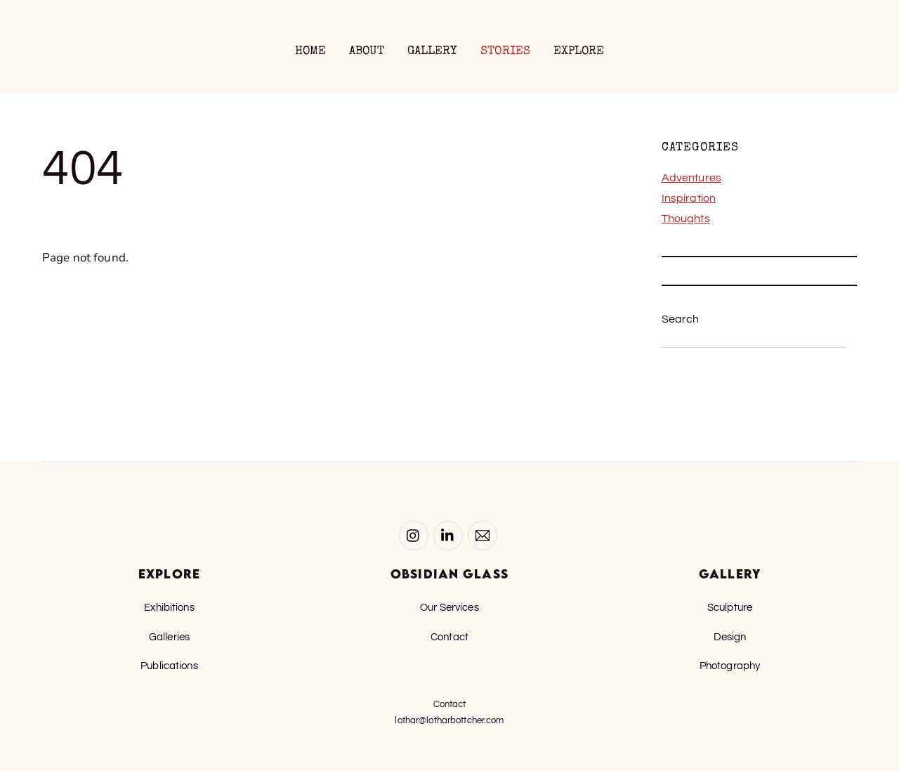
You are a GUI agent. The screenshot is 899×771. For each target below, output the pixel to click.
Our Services (449, 607)
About (367, 52)
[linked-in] (448, 534)
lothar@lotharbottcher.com (449, 720)
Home (311, 52)
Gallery (432, 52)
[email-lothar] (482, 534)
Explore (579, 52)
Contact (449, 636)
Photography (730, 665)
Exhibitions (169, 607)
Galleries (169, 636)
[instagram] (413, 534)
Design (730, 636)
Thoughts (686, 218)
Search (681, 319)
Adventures (691, 177)
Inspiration (689, 198)
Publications (169, 665)
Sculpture (729, 607)
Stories (505, 52)
